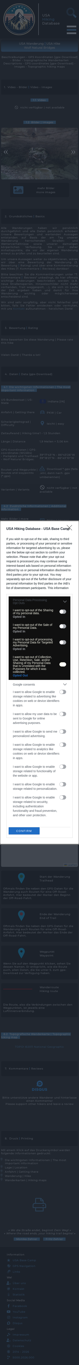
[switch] (62, 612)
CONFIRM (24, 831)
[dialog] (39, 682)
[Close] (71, 529)
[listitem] (39, 601)
